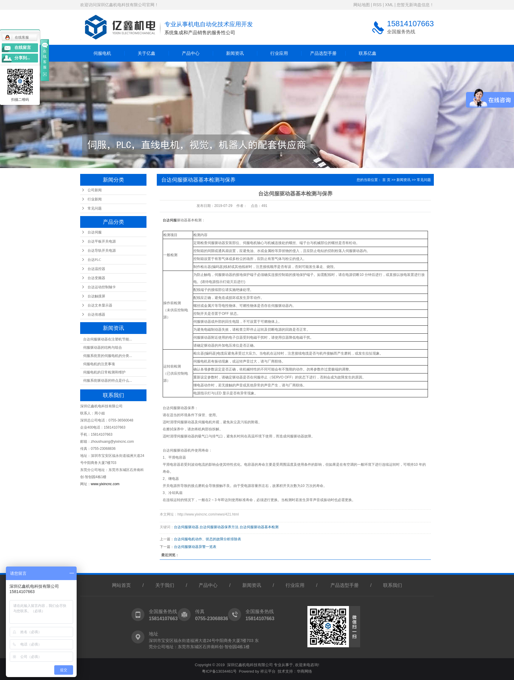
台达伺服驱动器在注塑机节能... (107, 339)
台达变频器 (96, 278)
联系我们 (392, 585)
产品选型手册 (323, 53)
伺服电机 (102, 53)
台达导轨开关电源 (102, 250)
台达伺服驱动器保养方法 (219, 527)
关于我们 (164, 585)
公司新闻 (95, 190)
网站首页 (121, 585)
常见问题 (95, 208)
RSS (377, 4)
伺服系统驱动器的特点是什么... (107, 380)
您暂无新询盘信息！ (415, 4)
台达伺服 (95, 232)
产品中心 (191, 53)
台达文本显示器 (100, 305)
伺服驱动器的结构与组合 (102, 347)
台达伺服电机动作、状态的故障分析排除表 (207, 539)
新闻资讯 (235, 53)
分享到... (22, 58)
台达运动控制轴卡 (102, 287)
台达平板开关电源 (102, 241)
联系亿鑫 (367, 53)
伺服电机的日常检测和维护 (104, 372)
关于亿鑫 (146, 53)
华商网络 (304, 671)
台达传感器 (96, 314)
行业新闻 (95, 199)
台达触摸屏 (96, 296)
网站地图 (361, 4)
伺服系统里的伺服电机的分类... (107, 356)
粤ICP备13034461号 (219, 671)
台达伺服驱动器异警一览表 (195, 547)
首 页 (386, 180)
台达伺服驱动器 (186, 527)
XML (389, 4)
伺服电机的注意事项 (99, 364)
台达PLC (94, 260)
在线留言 (22, 47)
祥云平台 (268, 671)
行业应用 (279, 53)
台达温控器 (96, 269)
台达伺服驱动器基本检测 (259, 527)
